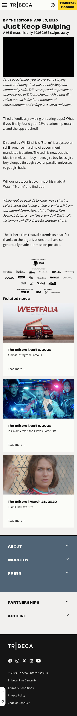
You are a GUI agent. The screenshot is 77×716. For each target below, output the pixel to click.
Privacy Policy (16, 695)
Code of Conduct (19, 703)
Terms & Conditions (21, 688)
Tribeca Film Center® (22, 680)
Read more (16, 369)
